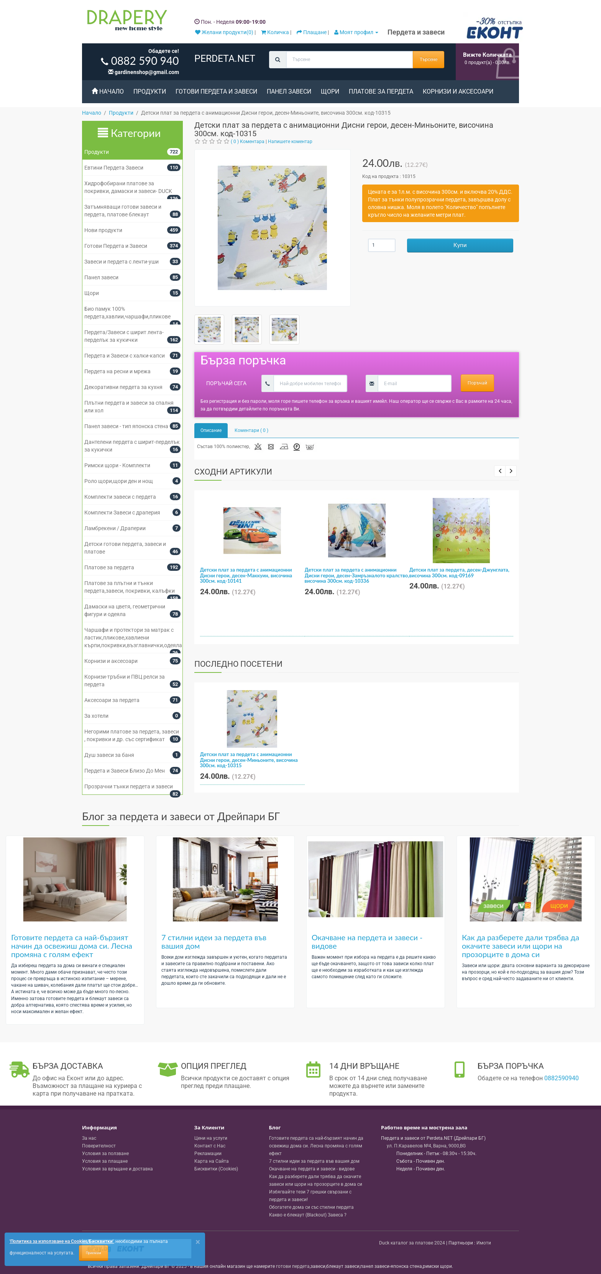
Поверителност (99, 1146)
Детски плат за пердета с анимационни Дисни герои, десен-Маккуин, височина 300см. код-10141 (246, 575)
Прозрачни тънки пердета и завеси (128, 786)
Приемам (93, 1253)
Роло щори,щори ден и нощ (118, 481)
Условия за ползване (105, 1153)
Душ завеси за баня (109, 755)
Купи (460, 245)
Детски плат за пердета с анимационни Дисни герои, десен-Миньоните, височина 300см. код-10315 (249, 759)
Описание (211, 430)
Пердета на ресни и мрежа (117, 371)
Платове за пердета (381, 91)
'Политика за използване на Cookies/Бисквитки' (61, 1241)
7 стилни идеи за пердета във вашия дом (213, 941)
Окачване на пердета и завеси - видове (367, 941)
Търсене (428, 59)
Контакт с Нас (209, 1146)
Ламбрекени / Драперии (115, 528)
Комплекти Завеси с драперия (122, 512)
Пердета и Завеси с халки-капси (124, 356)
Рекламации (208, 1153)
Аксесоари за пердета (112, 700)
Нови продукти (103, 230)
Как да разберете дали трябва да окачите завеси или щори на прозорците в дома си (520, 946)
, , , (426, 1146)
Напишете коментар (290, 141)
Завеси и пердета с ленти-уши (121, 262)
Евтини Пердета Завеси (113, 168)
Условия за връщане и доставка (117, 1169)
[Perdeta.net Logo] (125, 22)
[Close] (197, 1242)
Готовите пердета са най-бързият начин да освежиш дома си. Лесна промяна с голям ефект (71, 946)
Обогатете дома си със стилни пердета (311, 1207)
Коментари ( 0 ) (251, 430)
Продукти (149, 91)
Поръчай (477, 383)
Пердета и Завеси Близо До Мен (124, 771)
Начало (108, 91)
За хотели (96, 716)
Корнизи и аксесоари (458, 91)
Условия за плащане (105, 1161)
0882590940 (561, 1078)
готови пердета (293, 1266)
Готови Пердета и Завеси (216, 91)
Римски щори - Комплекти (117, 465)
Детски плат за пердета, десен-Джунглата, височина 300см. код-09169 (459, 572)
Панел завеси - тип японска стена (126, 426)
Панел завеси (289, 91)
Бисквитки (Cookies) (216, 1169)
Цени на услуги (210, 1138)
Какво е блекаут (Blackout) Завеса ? (307, 1215)
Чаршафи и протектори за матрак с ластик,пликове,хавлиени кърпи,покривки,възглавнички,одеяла (133, 637)
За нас (89, 1138)
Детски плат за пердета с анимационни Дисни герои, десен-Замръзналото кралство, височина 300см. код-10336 (357, 575)
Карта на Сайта (211, 1161)
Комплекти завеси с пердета (120, 497)
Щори (330, 91)
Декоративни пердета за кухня (123, 387)
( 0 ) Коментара (247, 141)
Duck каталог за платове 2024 (412, 1243)
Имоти (483, 1243)
